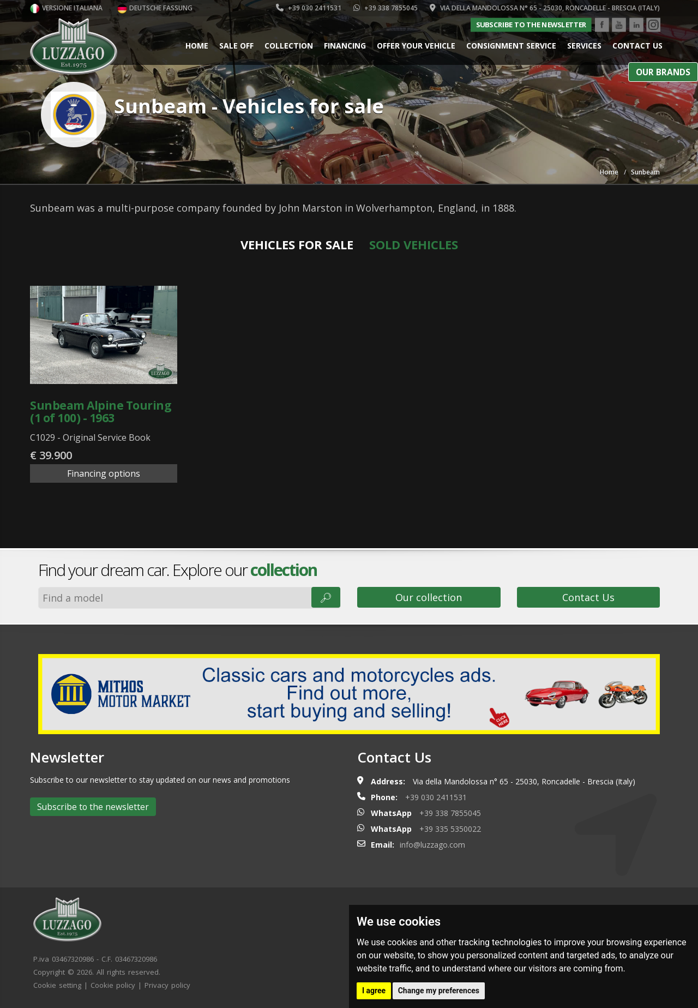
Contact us (637, 45)
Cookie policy (113, 985)
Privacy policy (167, 985)
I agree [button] (374, 990)
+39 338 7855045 (385, 8)
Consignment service (511, 45)
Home (196, 45)
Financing (345, 45)
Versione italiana (66, 8)
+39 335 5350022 (450, 829)
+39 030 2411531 (308, 8)
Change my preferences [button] (438, 990)
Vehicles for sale (296, 244)
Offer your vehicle (416, 45)
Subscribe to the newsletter (531, 24)
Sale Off (236, 45)
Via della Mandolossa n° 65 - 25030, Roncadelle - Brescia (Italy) (545, 8)
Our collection (428, 597)
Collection (288, 45)
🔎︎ (326, 597)
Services (584, 45)
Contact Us (588, 597)
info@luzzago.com (432, 844)
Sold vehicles (413, 244)
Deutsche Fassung (154, 8)
